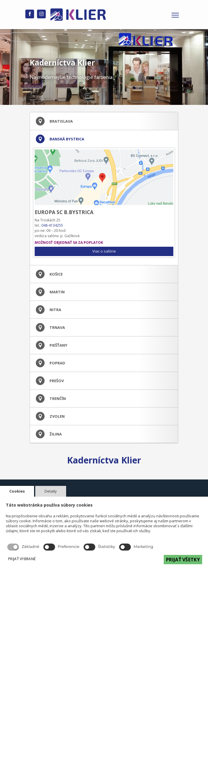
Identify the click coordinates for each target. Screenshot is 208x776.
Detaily (51, 491)
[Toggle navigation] (175, 14)
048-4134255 (52, 225)
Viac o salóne (104, 251)
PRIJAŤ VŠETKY (183, 559)
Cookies (17, 491)
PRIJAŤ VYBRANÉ (22, 558)
